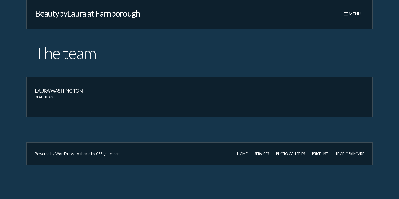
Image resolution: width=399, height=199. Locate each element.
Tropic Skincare (349, 153)
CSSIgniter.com (108, 153)
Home (242, 153)
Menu (352, 13)
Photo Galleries (290, 153)
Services (261, 153)
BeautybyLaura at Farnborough (87, 13)
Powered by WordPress (54, 153)
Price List (320, 153)
